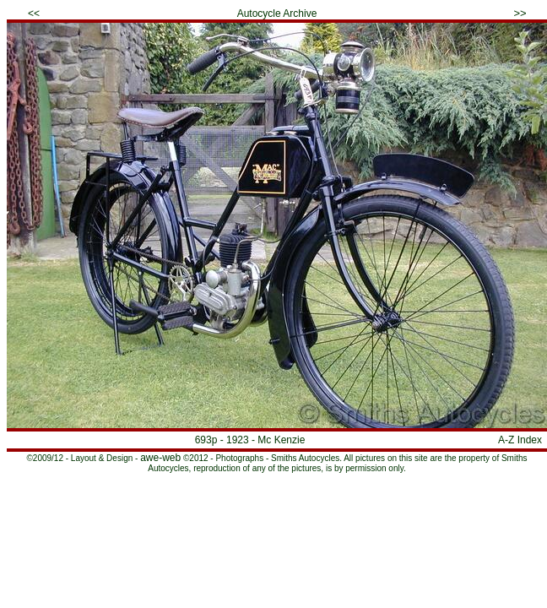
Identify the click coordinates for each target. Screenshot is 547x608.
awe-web (160, 458)
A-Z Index (520, 440)
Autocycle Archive (277, 13)
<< (34, 13)
